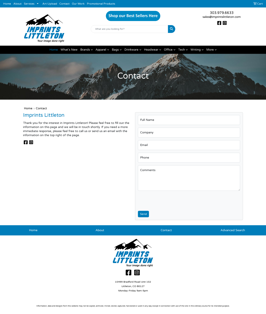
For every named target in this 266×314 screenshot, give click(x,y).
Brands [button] (85, 49)
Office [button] (168, 49)
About (17, 3)
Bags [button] (115, 49)
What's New (69, 49)
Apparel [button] (101, 49)
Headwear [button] (151, 49)
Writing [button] (196, 49)
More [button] (210, 49)
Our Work (78, 3)
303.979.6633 (222, 13)
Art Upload (49, 3)
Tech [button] (181, 49)
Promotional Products (101, 3)
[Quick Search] (129, 29)
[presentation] (163, 200)
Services (29, 3)
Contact (64, 3)
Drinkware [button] (131, 49)
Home (7, 3)
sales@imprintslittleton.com (222, 17)
